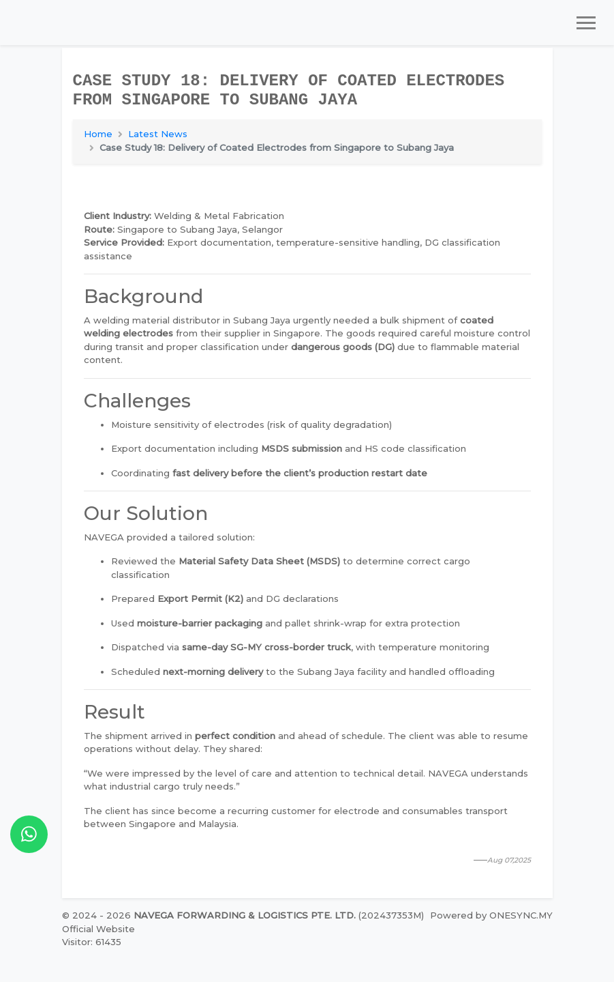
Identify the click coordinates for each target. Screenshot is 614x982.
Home (98, 133)
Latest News (157, 133)
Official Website (98, 928)
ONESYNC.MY (521, 915)
